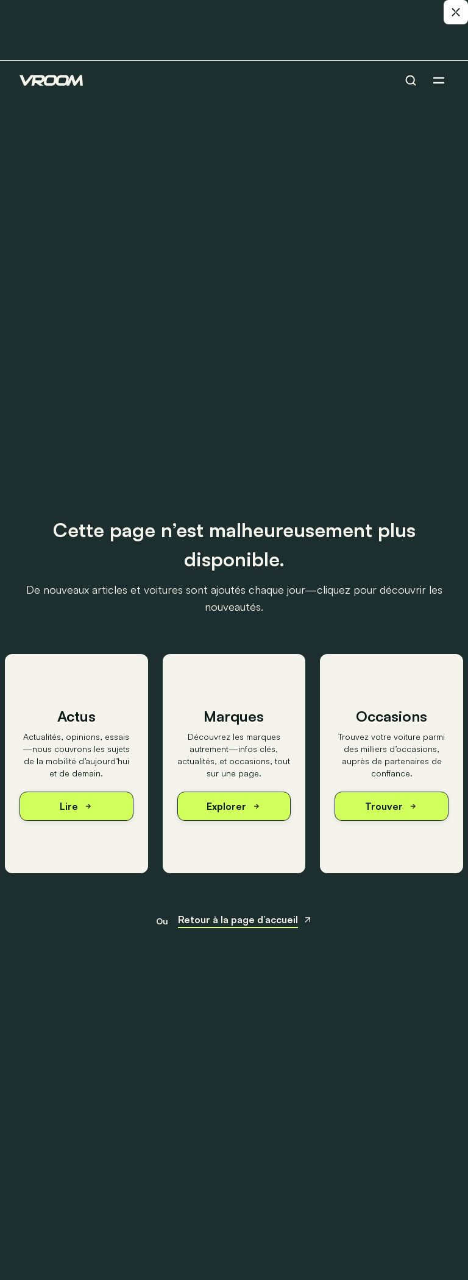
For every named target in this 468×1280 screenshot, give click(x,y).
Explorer (234, 806)
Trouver (391, 806)
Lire (76, 806)
